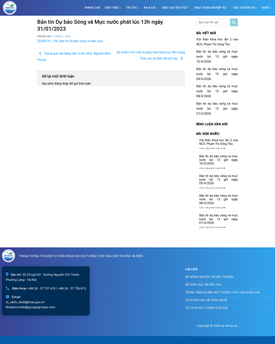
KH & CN (151, 8)
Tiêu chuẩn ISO (245, 8)
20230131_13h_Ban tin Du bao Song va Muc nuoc (70, 41)
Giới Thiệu (113, 8)
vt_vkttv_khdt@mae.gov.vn (25, 302)
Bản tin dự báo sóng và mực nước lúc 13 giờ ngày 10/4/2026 (217, 56)
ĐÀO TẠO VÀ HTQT (176, 8)
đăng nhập (61, 83)
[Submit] (234, 22)
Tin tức (133, 8)
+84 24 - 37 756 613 (72, 288)
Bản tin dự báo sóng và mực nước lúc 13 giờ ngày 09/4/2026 (217, 74)
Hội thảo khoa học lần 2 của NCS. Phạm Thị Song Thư (217, 41)
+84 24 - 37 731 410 (41, 288)
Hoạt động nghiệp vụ (211, 8)
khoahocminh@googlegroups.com (30, 307)
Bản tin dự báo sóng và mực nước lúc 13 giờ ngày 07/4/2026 (217, 108)
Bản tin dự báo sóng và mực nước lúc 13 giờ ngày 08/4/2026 (217, 91)
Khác (267, 8)
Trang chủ (92, 7)
